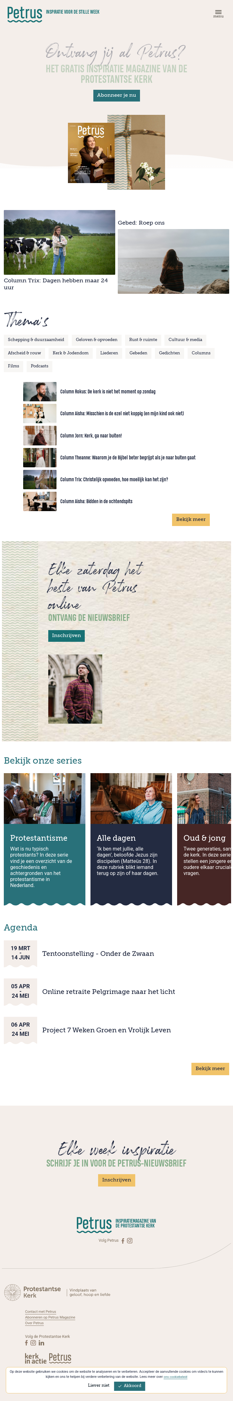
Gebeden (138, 353)
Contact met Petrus (42, 1311)
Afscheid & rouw (24, 353)
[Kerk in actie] (36, 1358)
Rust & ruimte (143, 340)
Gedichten (169, 353)
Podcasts (39, 366)
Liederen (109, 353)
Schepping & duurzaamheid (36, 340)
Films (13, 366)
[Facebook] (123, 1240)
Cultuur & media (185, 340)
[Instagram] (129, 1240)
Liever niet (99, 1386)
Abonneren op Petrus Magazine (52, 1317)
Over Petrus (35, 1323)
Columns (201, 353)
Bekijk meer (191, 519)
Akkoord (129, 1386)
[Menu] (217, 15)
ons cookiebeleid (175, 1377)
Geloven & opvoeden (96, 340)
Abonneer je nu (116, 95)
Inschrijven (66, 635)
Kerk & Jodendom (71, 353)
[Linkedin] (41, 1342)
